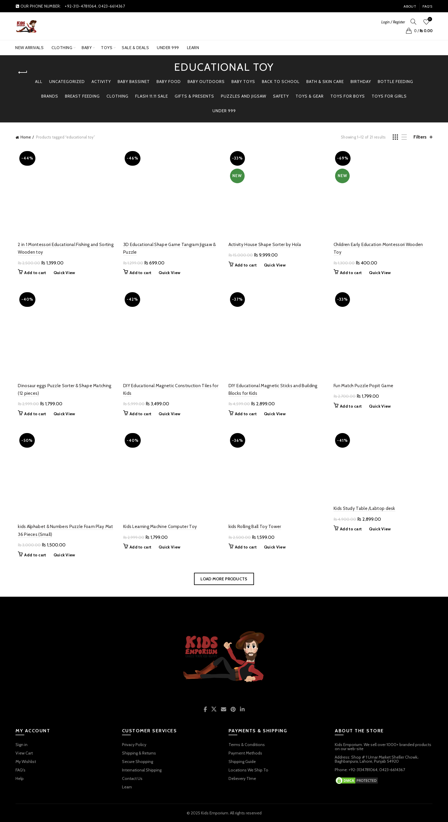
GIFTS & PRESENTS (194, 96)
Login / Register (393, 22)
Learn (193, 47)
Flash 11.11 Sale (151, 96)
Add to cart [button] (33, 272)
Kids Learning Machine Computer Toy (159, 526)
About (410, 6)
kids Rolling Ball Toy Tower (255, 526)
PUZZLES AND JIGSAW (243, 96)
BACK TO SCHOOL (281, 81)
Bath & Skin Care (325, 81)
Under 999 (224, 110)
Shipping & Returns (139, 753)
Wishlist (429, 19)
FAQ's (20, 770)
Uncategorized (67, 81)
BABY (87, 47)
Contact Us (132, 778)
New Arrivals (29, 47)
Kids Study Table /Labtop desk (365, 508)
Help (20, 778)
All (38, 81)
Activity (101, 81)
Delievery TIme (242, 778)
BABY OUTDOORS (206, 81)
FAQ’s (427, 6)
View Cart (24, 753)
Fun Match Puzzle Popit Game (364, 385)
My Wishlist (26, 761)
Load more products (223, 579)
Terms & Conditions (247, 744)
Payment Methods (245, 753)
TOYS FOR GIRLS (389, 96)
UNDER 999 (170, 45)
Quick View (62, 272)
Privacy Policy (134, 744)
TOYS (106, 47)
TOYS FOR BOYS (347, 96)
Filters (420, 137)
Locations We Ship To (248, 770)
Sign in (22, 744)
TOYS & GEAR (310, 96)
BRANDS (49, 96)
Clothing (62, 47)
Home (25, 137)
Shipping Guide (242, 761)
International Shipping (142, 770)
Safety (281, 96)
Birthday (361, 81)
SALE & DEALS (135, 47)
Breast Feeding (82, 96)
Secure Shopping (137, 761)
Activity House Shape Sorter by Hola (265, 244)
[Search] (413, 21)
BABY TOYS (243, 81)
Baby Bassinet (134, 81)
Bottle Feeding (395, 81)
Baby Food (169, 81)
